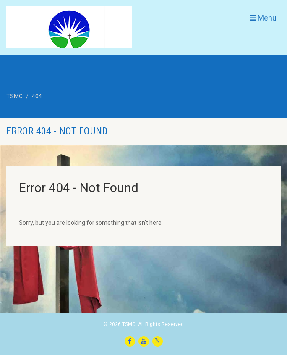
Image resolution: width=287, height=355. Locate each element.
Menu (263, 17)
